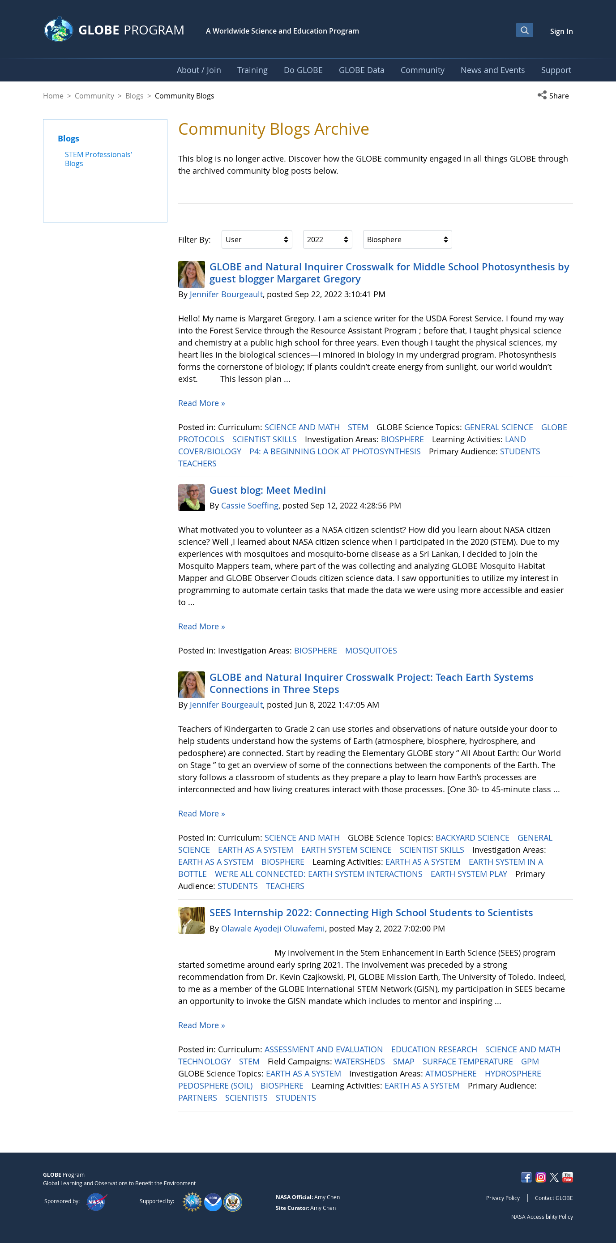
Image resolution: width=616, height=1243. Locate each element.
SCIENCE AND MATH (303, 427)
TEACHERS (198, 463)
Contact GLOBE (554, 1197)
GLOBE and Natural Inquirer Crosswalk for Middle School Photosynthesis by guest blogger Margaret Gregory (389, 272)
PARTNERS (198, 1097)
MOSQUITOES (372, 650)
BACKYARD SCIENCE (474, 837)
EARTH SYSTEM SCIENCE (347, 849)
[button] (555, 95)
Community (94, 96)
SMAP (405, 1061)
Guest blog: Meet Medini (268, 490)
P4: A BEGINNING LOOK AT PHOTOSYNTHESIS (336, 451)
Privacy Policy (503, 1197)
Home (53, 96)
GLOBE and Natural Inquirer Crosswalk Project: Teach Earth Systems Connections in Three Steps (372, 683)
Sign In (561, 31)
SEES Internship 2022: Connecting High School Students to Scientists (371, 912)
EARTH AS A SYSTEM (256, 849)
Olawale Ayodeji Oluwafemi (273, 928)
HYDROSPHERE (514, 1073)
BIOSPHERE (403, 439)
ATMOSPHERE (452, 1073)
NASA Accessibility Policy (542, 1216)
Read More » (201, 402)
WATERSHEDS (360, 1061)
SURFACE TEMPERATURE (469, 1061)
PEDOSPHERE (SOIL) (216, 1085)
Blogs (134, 96)
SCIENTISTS (247, 1097)
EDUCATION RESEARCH (435, 1049)
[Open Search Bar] (524, 30)
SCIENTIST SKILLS (265, 439)
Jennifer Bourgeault (226, 294)
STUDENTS (521, 451)
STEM (359, 427)
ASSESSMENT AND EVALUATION (325, 1049)
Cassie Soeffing (249, 505)
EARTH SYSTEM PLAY (470, 873)
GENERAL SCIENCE (499, 427)
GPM (531, 1061)
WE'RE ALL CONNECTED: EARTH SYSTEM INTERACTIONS (320, 873)
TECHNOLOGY (205, 1061)
